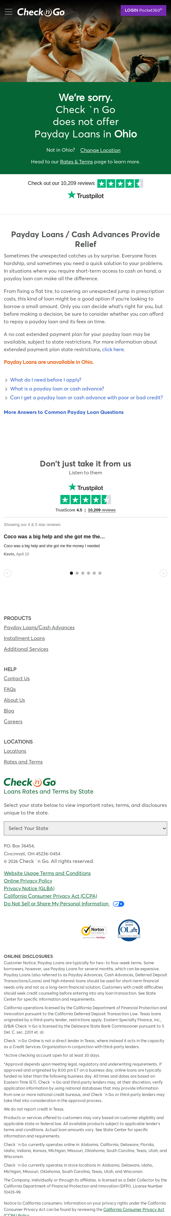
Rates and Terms (23, 752)
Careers (13, 711)
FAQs (10, 679)
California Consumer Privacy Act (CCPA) (50, 886)
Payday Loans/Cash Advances (39, 617)
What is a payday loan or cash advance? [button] (54, 379)
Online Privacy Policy (28, 871)
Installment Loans (24, 628)
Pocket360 (143, 10)
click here (113, 339)
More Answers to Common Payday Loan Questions (64, 402)
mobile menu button (38, 11)
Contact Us (17, 668)
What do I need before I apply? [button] (42, 370)
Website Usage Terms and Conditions (47, 863)
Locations (15, 741)
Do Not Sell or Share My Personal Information (64, 893)
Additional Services (26, 639)
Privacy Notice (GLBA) (29, 878)
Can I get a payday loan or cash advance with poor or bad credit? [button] (83, 387)
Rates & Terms (76, 161)
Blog (9, 701)
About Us (14, 690)
